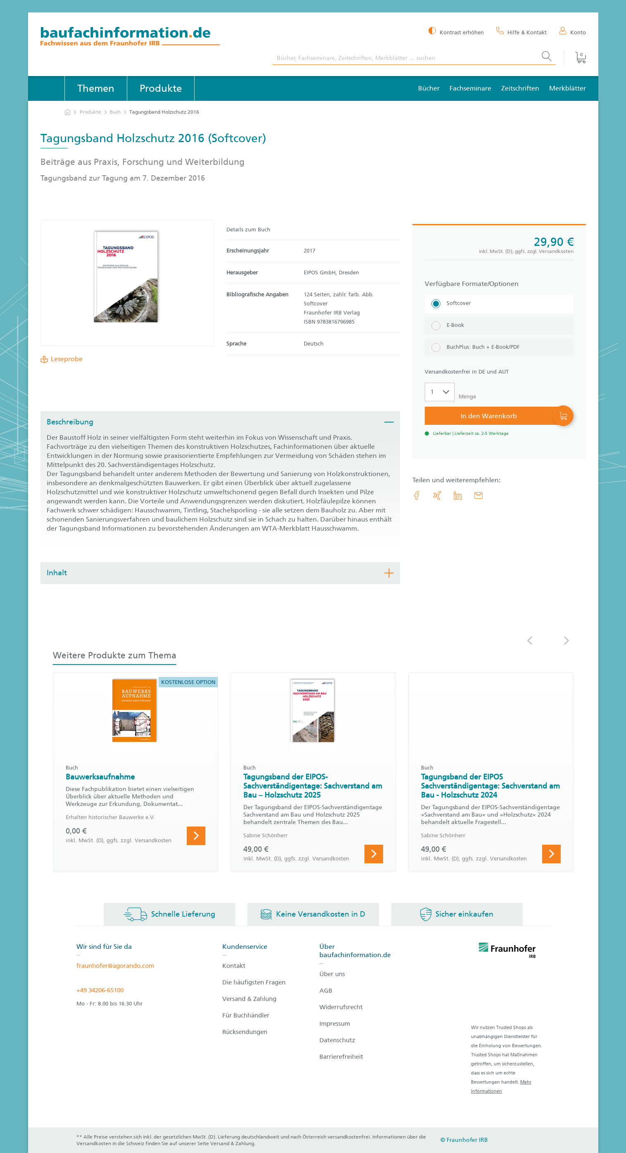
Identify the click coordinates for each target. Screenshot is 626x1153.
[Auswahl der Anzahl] (440, 392)
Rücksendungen (244, 1032)
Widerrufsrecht (341, 1007)
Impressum (334, 1023)
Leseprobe (65, 359)
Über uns (332, 974)
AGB (325, 990)
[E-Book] (499, 326)
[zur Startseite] (67, 112)
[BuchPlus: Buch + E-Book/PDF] (499, 348)
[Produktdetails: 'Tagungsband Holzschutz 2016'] (127, 283)
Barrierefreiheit (341, 1056)
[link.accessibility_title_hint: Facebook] (416, 495)
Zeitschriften (520, 88)
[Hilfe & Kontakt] (521, 32)
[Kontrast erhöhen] (456, 31)
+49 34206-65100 (100, 990)
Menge (467, 396)
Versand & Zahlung (249, 999)
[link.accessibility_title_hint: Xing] (437, 495)
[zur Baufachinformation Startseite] (150, 37)
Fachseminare (470, 88)
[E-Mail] (478, 495)
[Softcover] (499, 304)
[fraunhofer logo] (507, 952)
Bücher (429, 88)
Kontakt (233, 966)
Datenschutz (337, 1040)
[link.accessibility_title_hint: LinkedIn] (458, 495)
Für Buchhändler (245, 1015)
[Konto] (572, 32)
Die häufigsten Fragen (254, 982)
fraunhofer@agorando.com (115, 966)
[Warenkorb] (575, 57)
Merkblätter (567, 88)
